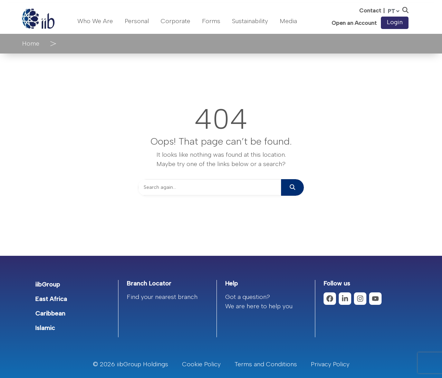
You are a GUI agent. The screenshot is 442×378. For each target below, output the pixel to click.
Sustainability (250, 21)
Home (30, 43)
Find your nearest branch (162, 297)
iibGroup (47, 284)
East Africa (51, 299)
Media (288, 21)
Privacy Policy (330, 364)
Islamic (45, 328)
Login (395, 22)
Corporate (175, 21)
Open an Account (354, 23)
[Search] (209, 187)
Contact (370, 10)
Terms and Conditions (265, 364)
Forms (211, 21)
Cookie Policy (201, 364)
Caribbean (50, 313)
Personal (137, 21)
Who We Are (95, 21)
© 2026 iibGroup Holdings (130, 364)
